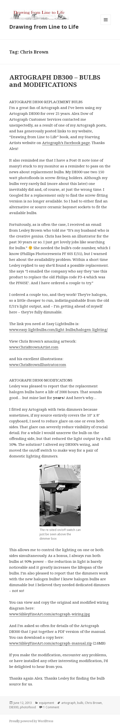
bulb (80, 703)
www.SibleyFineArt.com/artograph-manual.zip (50, 643)
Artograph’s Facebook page (66, 142)
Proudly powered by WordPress (31, 721)
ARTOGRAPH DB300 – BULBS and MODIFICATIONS (54, 81)
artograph (68, 703)
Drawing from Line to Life (44, 26)
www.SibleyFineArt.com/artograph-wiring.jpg (49, 613)
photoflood (28, 707)
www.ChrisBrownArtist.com (33, 347)
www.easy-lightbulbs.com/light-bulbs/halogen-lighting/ (58, 329)
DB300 (13, 707)
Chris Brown (93, 703)
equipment (46, 703)
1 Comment (51, 707)
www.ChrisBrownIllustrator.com (37, 364)
